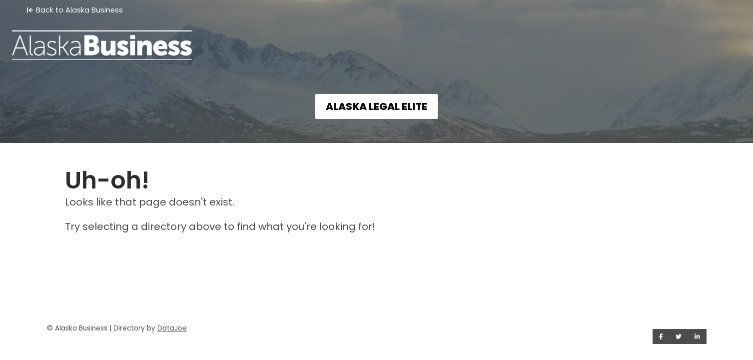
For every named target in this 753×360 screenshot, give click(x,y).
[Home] (376, 38)
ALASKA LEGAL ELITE (376, 107)
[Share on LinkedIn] (697, 336)
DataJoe (172, 328)
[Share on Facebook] (661, 336)
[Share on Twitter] (678, 336)
